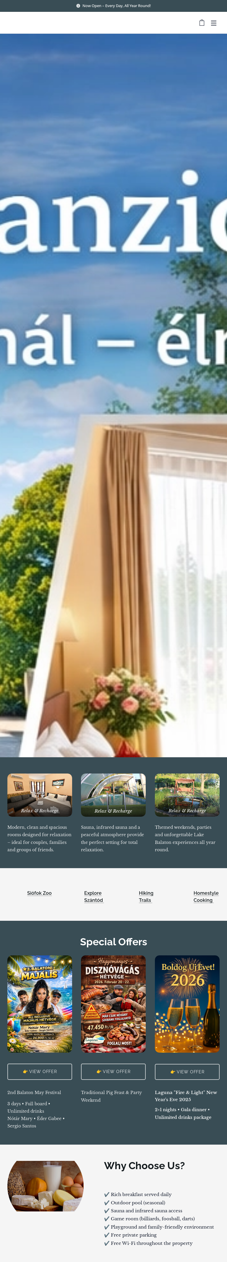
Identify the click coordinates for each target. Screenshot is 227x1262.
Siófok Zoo (39, 893)
